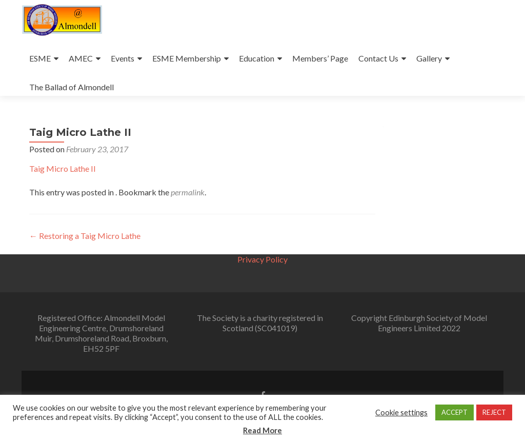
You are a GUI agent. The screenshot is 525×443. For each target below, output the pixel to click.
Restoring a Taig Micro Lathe (84, 235)
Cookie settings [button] (401, 412)
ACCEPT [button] (454, 412)
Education (256, 58)
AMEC (81, 58)
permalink (188, 192)
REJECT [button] (494, 412)
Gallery (429, 58)
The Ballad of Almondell (71, 87)
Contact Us (378, 58)
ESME (40, 58)
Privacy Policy (262, 259)
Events (122, 58)
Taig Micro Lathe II (62, 168)
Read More (262, 430)
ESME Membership (186, 58)
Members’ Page (320, 58)
